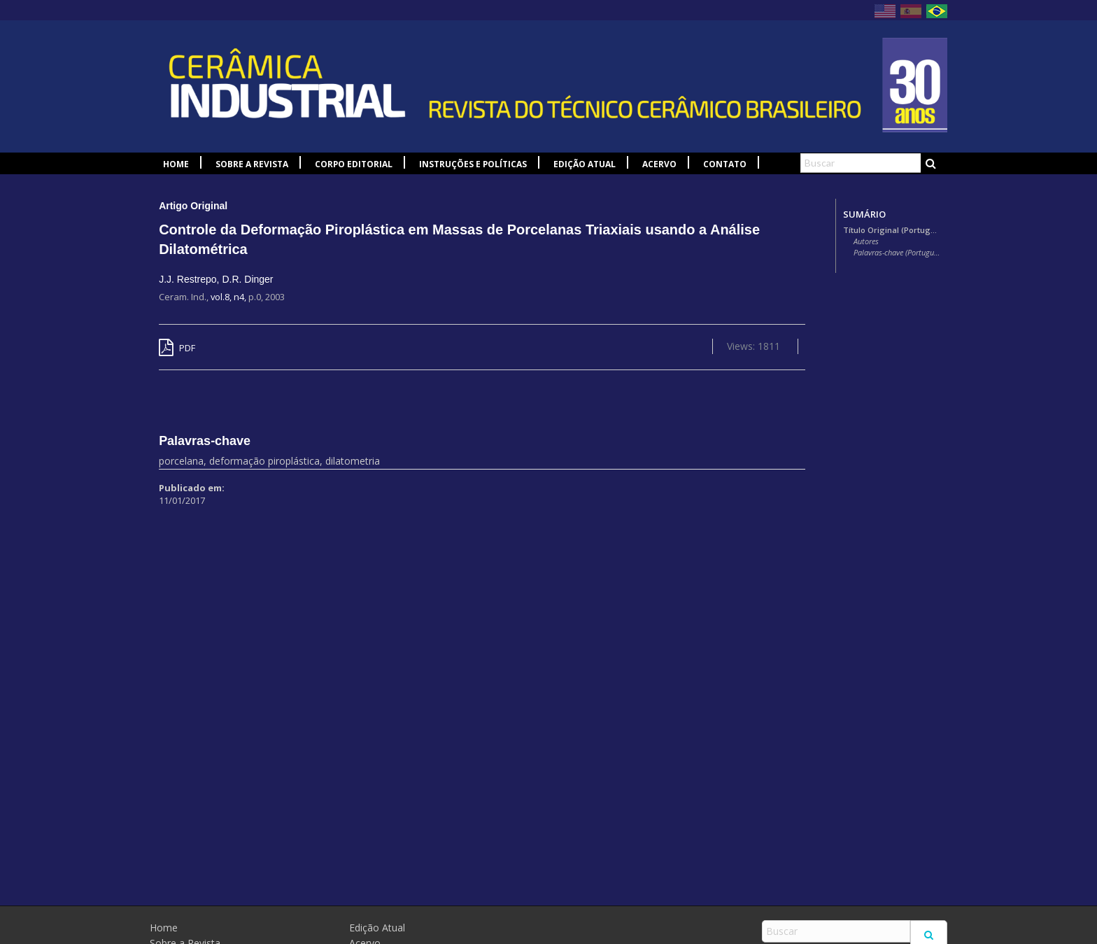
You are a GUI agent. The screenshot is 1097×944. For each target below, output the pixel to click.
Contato (724, 164)
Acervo (659, 164)
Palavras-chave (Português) (897, 253)
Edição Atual (584, 164)
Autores (866, 241)
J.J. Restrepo (187, 279)
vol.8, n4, (229, 296)
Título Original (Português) (891, 230)
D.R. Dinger (247, 279)
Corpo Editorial (353, 164)
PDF (177, 347)
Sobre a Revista (251, 164)
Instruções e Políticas (473, 164)
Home (176, 164)
